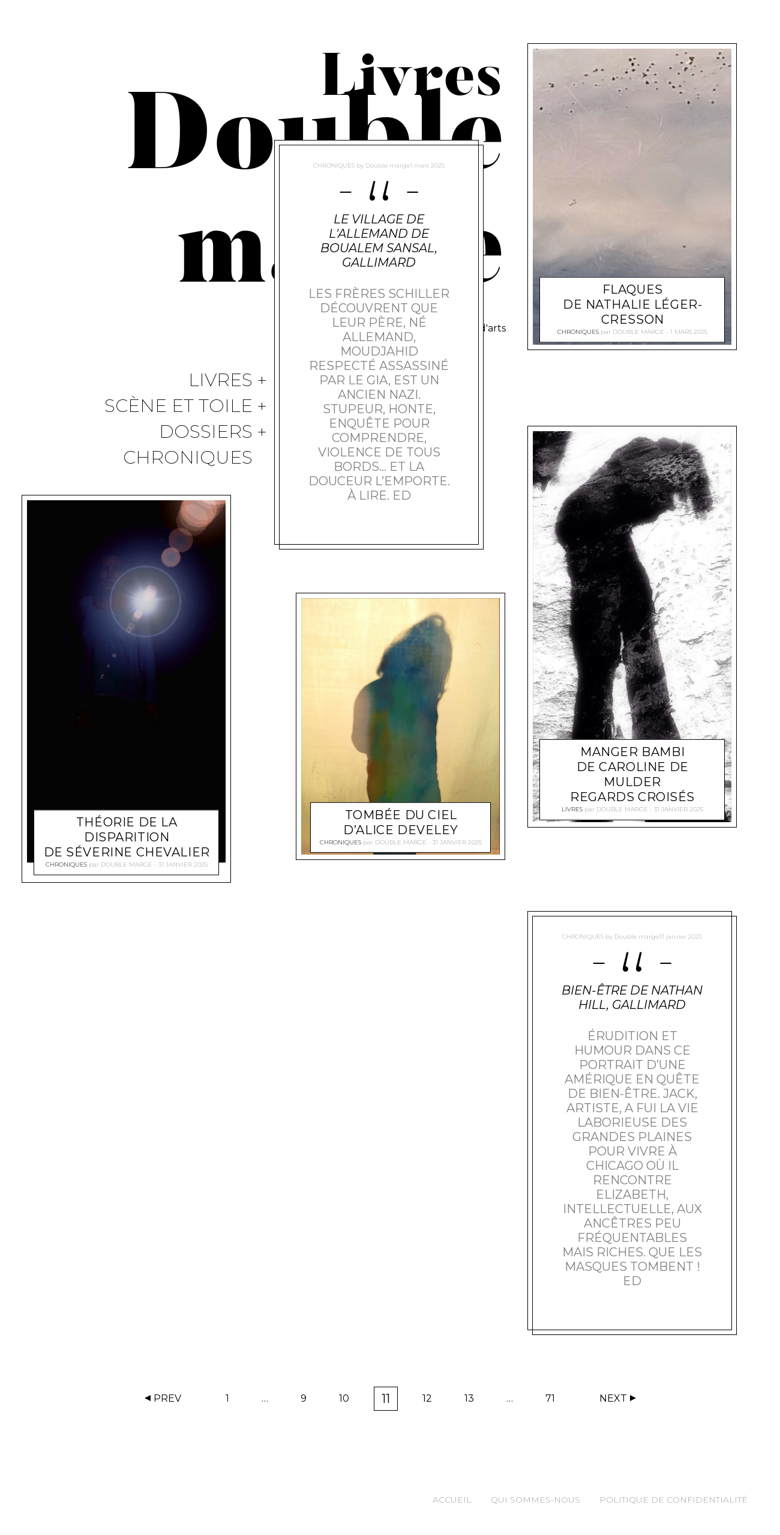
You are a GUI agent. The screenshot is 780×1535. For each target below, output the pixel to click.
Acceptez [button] (419, 1515)
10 (348, 1401)
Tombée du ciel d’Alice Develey (401, 1149)
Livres (220, 380)
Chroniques (188, 457)
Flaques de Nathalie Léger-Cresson (632, 305)
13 (473, 1401)
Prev (167, 1398)
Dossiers (206, 432)
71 (554, 1401)
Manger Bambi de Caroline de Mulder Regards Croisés (632, 775)
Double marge (126, 864)
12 (431, 1401)
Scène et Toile (178, 406)
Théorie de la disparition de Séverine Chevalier (127, 837)
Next (613, 1398)
